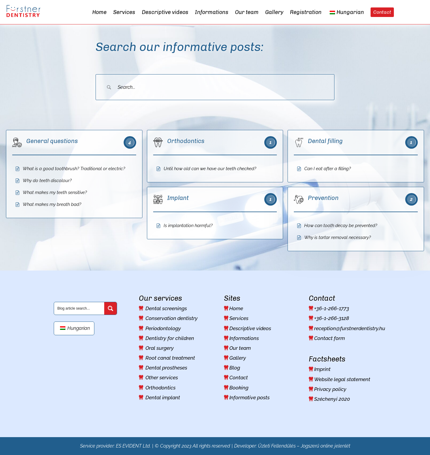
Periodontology (163, 328)
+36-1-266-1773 (331, 308)
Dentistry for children (169, 338)
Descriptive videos (250, 328)
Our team (240, 348)
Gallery (237, 358)
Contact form (329, 338)
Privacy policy (330, 389)
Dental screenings (166, 308)
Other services (161, 378)
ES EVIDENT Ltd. (133, 446)
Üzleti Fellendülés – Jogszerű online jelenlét (304, 446)
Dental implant (162, 397)
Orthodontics (160, 388)
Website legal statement (342, 379)
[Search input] (79, 308)
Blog (234, 368)
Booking (238, 388)
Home (236, 308)
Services (238, 318)
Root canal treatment (170, 358)
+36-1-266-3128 (331, 318)
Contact (238, 378)
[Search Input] (222, 87)
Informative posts (249, 397)
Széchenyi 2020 (332, 399)
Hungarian (75, 328)
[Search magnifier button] (110, 308)
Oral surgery (159, 348)
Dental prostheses (166, 368)
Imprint (322, 369)
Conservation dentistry (171, 318)
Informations (244, 338)
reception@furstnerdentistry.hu (349, 328)
